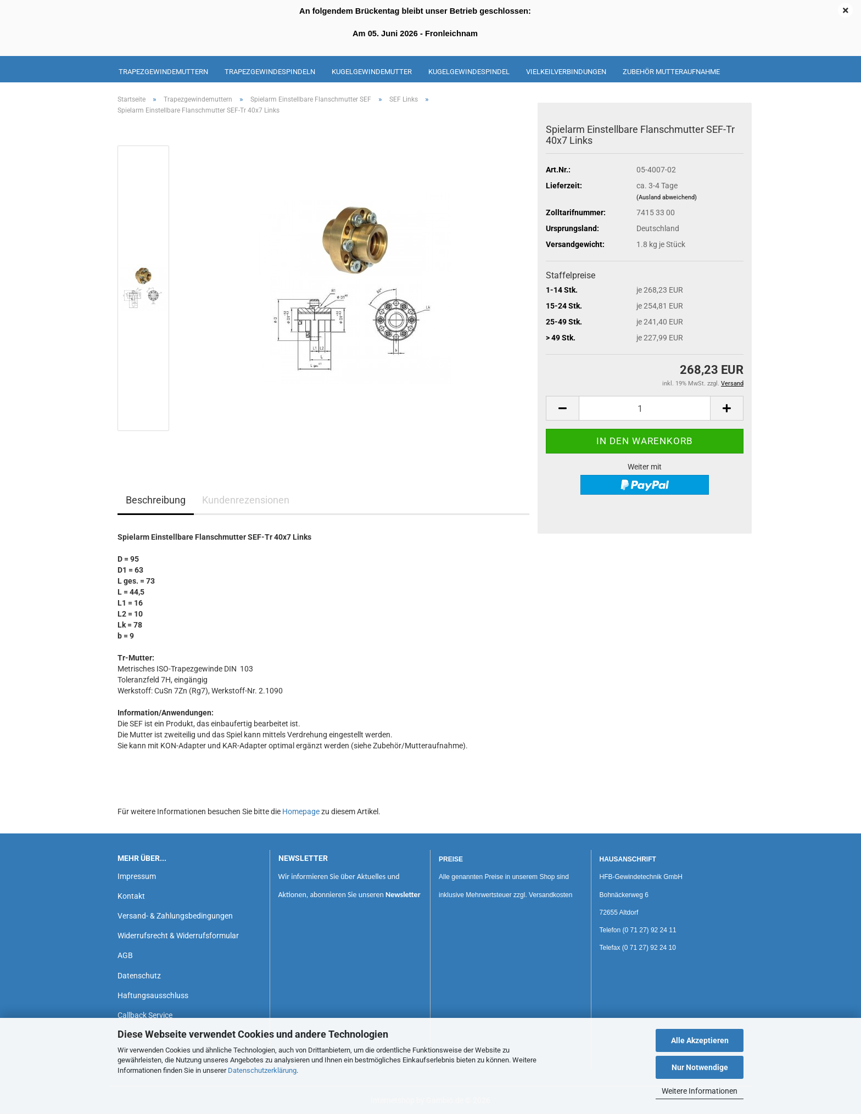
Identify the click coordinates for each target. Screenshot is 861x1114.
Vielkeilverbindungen (566, 72)
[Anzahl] (645, 408)
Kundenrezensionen (245, 500)
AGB (125, 955)
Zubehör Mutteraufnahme (671, 72)
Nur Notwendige (700, 1067)
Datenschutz (139, 975)
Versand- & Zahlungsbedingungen (175, 915)
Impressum (137, 876)
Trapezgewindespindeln (270, 72)
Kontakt (131, 896)
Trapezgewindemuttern (163, 72)
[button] (562, 408)
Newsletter (403, 894)
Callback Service (145, 1015)
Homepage (301, 811)
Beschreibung (156, 500)
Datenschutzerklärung (262, 1070)
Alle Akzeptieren (700, 1040)
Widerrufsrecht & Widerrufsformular (178, 935)
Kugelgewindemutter (372, 72)
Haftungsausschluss (153, 995)
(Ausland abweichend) (666, 197)
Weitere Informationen (699, 1091)
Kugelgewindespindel (469, 72)
